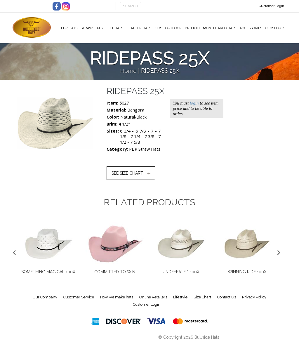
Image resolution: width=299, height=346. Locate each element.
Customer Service (78, 299)
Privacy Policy (254, 299)
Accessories (250, 28)
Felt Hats (114, 28)
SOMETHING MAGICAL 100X (48, 274)
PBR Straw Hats (144, 151)
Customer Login (271, 6)
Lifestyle (180, 299)
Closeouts (275, 28)
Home (128, 73)
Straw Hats (91, 28)
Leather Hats (138, 28)
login (194, 105)
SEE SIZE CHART (127, 175)
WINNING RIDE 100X (247, 274)
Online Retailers (153, 299)
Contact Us (226, 299)
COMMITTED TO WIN (114, 274)
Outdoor (173, 28)
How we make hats (116, 299)
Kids (158, 28)
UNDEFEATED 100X (181, 274)
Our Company (45, 299)
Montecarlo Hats (219, 28)
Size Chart (202, 299)
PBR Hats (69, 28)
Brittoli (192, 28)
